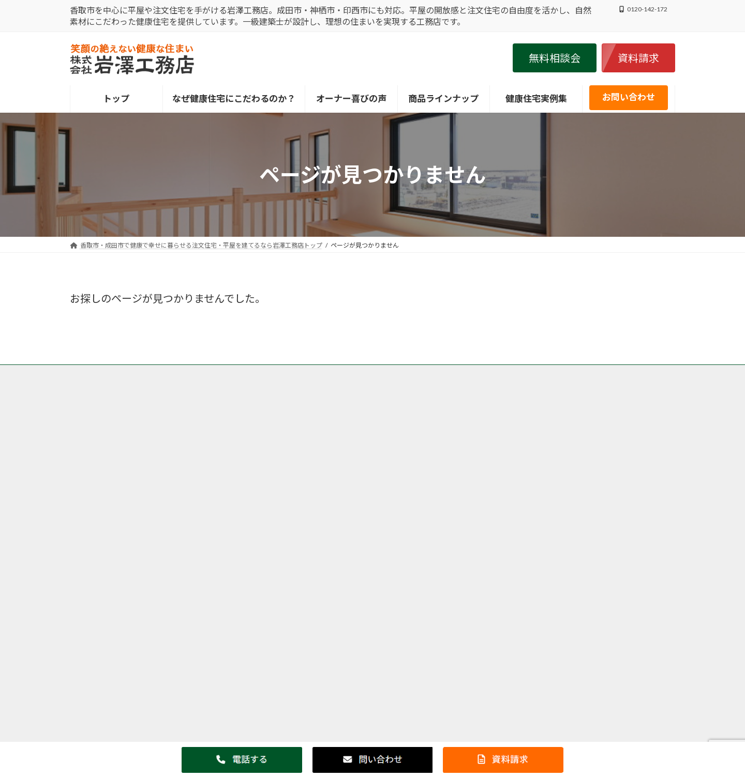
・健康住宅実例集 (517, 501)
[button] (555, 57)
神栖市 (289, 567)
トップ (89, 374)
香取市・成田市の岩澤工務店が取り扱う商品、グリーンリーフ (430, 374)
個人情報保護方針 (267, 380)
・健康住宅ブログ (517, 527)
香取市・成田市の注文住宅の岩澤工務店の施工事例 (150, 380)
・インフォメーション (525, 487)
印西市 (305, 521)
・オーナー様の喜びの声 (529, 513)
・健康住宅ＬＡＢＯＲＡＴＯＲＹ (546, 474)
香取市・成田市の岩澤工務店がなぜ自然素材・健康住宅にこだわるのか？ (220, 374)
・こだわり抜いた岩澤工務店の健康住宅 (558, 461)
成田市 (421, 477)
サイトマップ (375, 380)
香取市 (289, 477)
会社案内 (324, 380)
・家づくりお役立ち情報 (529, 540)
